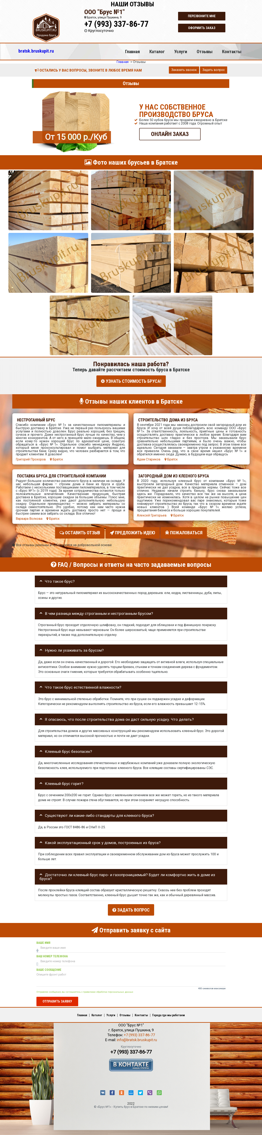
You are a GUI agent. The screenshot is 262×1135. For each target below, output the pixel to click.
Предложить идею (132, 531)
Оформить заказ (201, 28)
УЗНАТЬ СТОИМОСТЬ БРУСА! (131, 381)
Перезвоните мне (202, 16)
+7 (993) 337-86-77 (116, 24)
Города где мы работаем (168, 1013)
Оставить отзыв (80, 531)
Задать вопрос (213, 70)
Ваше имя (43, 940)
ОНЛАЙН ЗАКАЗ (170, 133)
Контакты (231, 51)
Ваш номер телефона (52, 954)
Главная (132, 51)
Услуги (180, 51)
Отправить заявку (57, 999)
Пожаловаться (183, 531)
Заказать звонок (184, 70)
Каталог (157, 51)
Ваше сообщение (48, 967)
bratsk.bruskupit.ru (36, 51)
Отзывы (204, 51)
